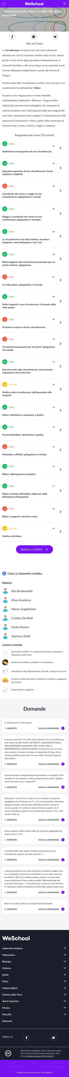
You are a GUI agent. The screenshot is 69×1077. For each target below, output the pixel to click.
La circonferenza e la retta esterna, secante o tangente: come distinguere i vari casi (26, 241)
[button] (4, 4)
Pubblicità (34, 1063)
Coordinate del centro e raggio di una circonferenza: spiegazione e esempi (22, 195)
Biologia (6, 961)
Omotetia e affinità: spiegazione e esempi (24, 454)
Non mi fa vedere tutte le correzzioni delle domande (28, 903)
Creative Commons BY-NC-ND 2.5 (40, 1056)
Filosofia (6, 1014)
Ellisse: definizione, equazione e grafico (23, 414)
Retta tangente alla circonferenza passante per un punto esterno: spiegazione (28, 263)
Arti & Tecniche (10, 1001)
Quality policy (57, 1063)
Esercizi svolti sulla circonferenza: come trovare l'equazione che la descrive (27, 371)
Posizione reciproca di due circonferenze (23, 327)
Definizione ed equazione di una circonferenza (27, 151)
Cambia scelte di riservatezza (52, 1067)
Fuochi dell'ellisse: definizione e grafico (23, 434)
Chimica (6, 968)
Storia (5, 974)
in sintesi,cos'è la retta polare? (18, 722)
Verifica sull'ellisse (12, 536)
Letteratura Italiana (12, 948)
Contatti (11, 1063)
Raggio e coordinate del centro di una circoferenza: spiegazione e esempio (22, 218)
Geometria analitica (30, 573)
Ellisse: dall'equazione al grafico (19, 474)
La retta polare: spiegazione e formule (22, 284)
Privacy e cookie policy (17, 1067)
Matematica (8, 954)
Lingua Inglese (10, 987)
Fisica (5, 981)
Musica (6, 1007)
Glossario (7, 1020)
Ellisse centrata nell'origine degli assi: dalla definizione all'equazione (24, 495)
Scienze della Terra (12, 994)
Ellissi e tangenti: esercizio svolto (19, 516)
